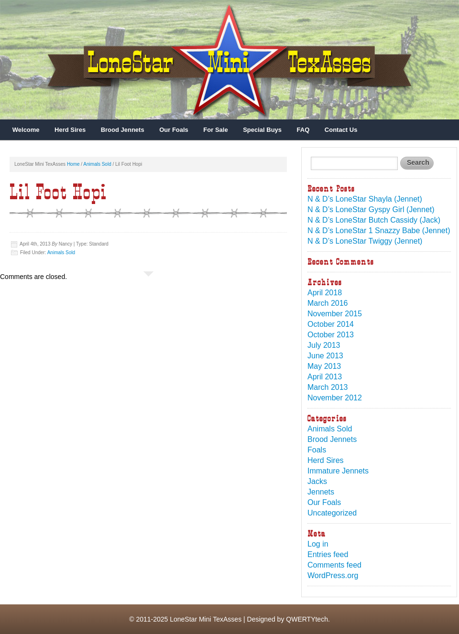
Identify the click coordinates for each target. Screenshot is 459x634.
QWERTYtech (307, 619)
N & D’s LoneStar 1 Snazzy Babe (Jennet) (378, 230)
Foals (316, 450)
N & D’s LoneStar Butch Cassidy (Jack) (373, 220)
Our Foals (173, 129)
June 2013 (325, 356)
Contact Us (341, 129)
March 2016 (327, 303)
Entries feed (327, 554)
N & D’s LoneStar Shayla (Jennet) (364, 199)
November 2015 (334, 314)
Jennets (320, 492)
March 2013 (327, 387)
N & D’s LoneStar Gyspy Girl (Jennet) (371, 209)
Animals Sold (97, 164)
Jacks (317, 481)
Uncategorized (332, 513)
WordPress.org (332, 575)
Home (73, 164)
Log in (317, 544)
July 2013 (323, 345)
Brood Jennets (122, 129)
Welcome (26, 129)
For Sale (215, 129)
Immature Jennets (338, 471)
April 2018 (324, 293)
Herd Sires (70, 129)
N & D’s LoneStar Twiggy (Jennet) (364, 241)
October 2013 (330, 335)
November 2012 (334, 398)
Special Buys (262, 129)
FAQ (303, 129)
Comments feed (334, 565)
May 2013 (324, 366)
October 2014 (330, 324)
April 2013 (324, 377)
